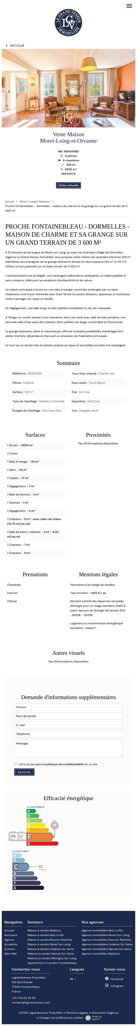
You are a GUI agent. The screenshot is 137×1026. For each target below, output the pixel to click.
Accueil (9, 201)
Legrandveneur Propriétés (29, 977)
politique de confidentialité (65, 764)
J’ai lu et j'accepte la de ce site (57, 764)
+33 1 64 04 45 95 (23, 998)
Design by (93, 1018)
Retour (14, 46)
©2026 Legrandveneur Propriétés (40, 1013)
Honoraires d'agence (105, 1013)
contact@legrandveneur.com (31, 1002)
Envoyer (24, 772)
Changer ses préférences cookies (61, 1018)
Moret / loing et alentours (35, 201)
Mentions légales (77, 1013)
